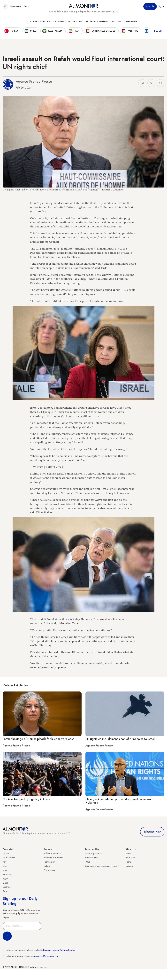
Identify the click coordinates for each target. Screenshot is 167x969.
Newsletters (15, 6)
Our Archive (49, 870)
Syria (5, 891)
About (128, 853)
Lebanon (7, 886)
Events (26, 6)
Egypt (5, 878)
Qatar (5, 882)
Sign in (161, 6)
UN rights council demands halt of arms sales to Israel (120, 739)
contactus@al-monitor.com (46, 956)
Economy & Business (97, 21)
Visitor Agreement (93, 853)
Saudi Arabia (9, 857)
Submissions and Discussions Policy (101, 866)
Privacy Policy (91, 857)
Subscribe (150, 6)
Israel (5, 870)
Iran (4, 861)
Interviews (131, 21)
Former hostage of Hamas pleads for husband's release (38, 739)
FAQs (87, 861)
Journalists (130, 857)
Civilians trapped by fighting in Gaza (26, 799)
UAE (5, 866)
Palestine (7, 874)
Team (128, 861)
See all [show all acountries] (158, 31)
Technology (75, 21)
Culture (59, 21)
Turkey (6, 853)
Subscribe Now (152, 832)
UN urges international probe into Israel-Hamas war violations (118, 801)
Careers (129, 866)
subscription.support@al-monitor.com (58, 950)
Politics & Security (40, 21)
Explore (116, 21)
